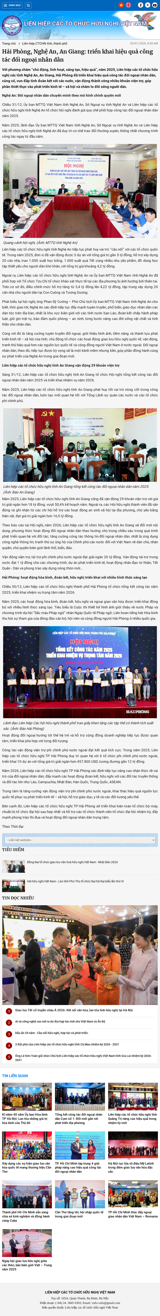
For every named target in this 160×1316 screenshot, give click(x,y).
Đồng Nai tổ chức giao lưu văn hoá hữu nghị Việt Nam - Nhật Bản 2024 (72, 862)
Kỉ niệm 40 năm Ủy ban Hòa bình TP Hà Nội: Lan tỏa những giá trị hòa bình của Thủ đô (25, 1119)
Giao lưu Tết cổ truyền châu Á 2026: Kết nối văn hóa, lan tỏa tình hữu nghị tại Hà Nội (74, 1010)
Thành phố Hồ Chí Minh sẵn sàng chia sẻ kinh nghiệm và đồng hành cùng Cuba (26, 1216)
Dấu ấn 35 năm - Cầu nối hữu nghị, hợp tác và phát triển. (52, 1033)
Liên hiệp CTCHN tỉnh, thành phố (44, 43)
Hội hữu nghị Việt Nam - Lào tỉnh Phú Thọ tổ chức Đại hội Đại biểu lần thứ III (75, 881)
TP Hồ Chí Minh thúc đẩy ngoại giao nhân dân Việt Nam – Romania (133, 1214)
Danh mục (12, 5)
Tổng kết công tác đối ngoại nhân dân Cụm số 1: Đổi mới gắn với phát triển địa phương (78, 1119)
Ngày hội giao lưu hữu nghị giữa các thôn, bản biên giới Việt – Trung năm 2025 (27, 1265)
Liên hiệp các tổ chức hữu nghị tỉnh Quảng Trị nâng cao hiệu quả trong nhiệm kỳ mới (132, 1119)
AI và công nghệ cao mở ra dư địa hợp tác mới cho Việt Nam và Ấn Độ (60, 1021)
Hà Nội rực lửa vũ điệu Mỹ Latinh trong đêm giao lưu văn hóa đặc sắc (131, 1168)
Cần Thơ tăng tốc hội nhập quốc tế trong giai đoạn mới (79, 1214)
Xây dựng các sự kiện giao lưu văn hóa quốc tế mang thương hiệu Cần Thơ (26, 1168)
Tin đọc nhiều (18, 897)
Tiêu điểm (13, 849)
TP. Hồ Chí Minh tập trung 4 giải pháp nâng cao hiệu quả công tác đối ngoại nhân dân (78, 1168)
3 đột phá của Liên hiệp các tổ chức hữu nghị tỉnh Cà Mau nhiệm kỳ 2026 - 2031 (67, 1044)
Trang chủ (9, 43)
